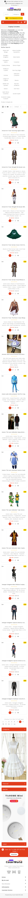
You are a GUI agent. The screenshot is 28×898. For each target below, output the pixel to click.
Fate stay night (16, 70)
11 (6, 724)
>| (14, 724)
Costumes (16, 62)
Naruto (6, 88)
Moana (16, 80)
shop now (14, 854)
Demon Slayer (16, 65)
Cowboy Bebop (6, 65)
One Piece (16, 88)
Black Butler (16, 57)
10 (3, 724)
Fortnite (6, 75)
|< (3, 722)
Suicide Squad (16, 93)
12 (9, 724)
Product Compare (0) (6, 102)
